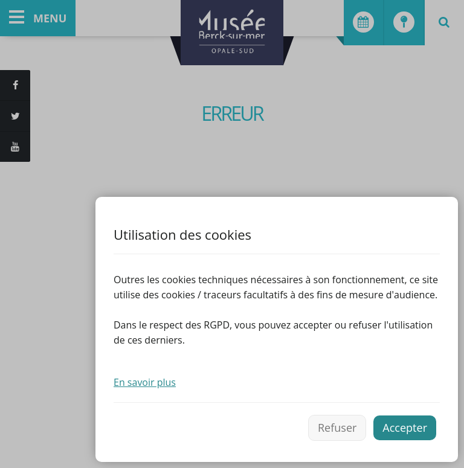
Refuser (337, 427)
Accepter (404, 427)
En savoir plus (145, 382)
